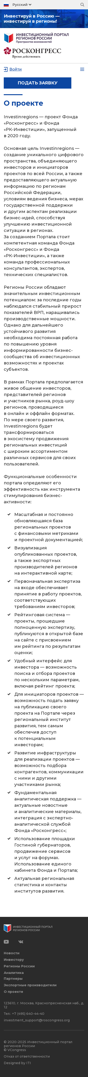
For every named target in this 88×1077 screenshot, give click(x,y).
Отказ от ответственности (27, 1057)
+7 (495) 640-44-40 (28, 1014)
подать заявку (37, 83)
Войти (15, 69)
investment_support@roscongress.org (37, 1020)
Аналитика (14, 973)
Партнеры (13, 979)
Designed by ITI (17, 1063)
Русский (19, 5)
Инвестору (14, 960)
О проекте (13, 992)
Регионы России (19, 966)
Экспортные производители (30, 985)
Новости (11, 953)
